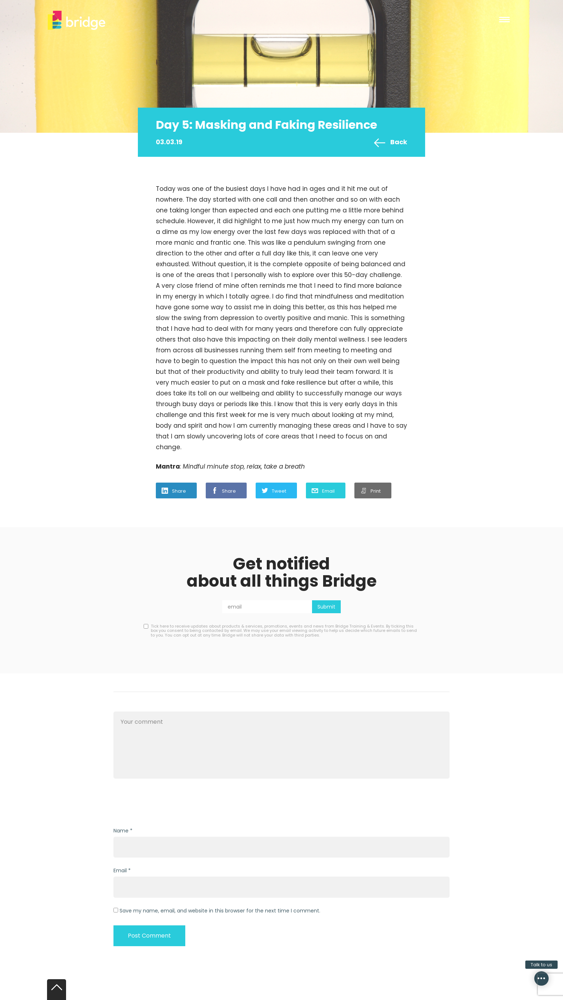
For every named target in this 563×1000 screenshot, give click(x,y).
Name (121, 830)
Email (328, 491)
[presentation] (168, 804)
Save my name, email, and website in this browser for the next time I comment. (220, 910)
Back (398, 141)
